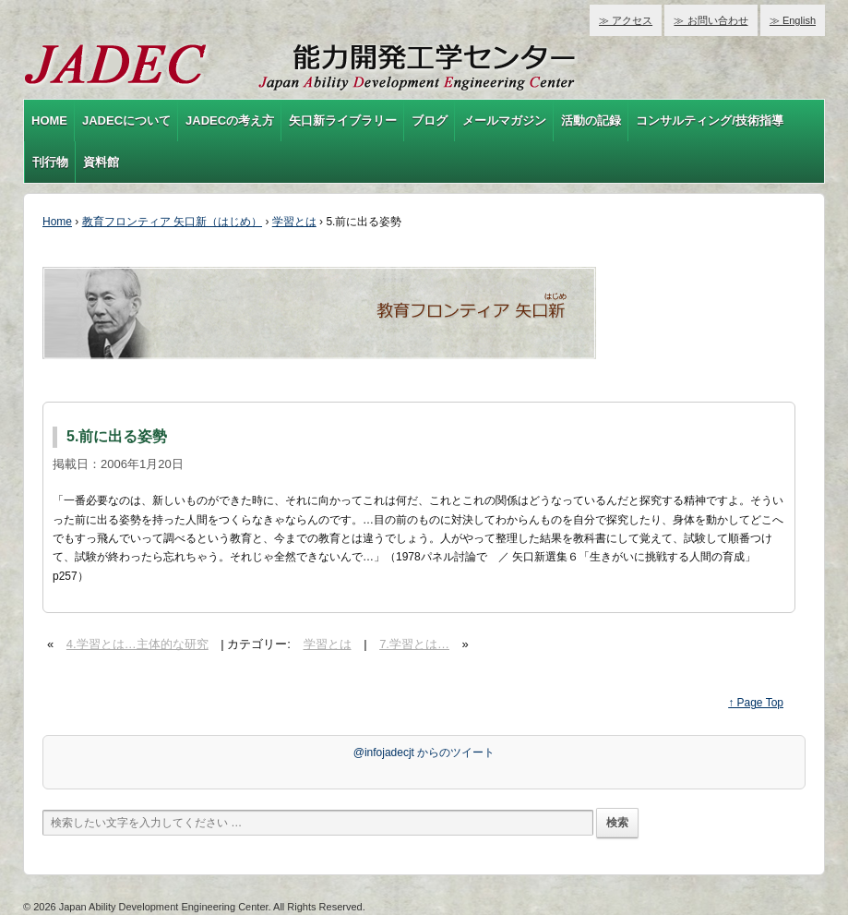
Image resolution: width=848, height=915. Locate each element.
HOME (49, 120)
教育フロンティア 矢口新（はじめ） (172, 221)
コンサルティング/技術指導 (709, 120)
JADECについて (126, 120)
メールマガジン (504, 120)
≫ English (793, 20)
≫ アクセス (625, 20)
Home (57, 221)
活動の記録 (591, 120)
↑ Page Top (755, 702)
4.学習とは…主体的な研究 (137, 644)
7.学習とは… (414, 644)
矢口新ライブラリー (343, 120)
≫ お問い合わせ (710, 20)
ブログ (430, 120)
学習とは (294, 221)
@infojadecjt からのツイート (424, 752)
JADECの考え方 (229, 120)
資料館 (101, 162)
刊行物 (50, 162)
